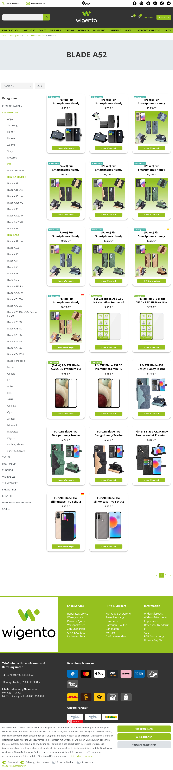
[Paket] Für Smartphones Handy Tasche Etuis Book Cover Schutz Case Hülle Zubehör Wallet (66, 101)
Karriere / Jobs (76, 621)
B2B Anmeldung (154, 636)
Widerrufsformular (155, 617)
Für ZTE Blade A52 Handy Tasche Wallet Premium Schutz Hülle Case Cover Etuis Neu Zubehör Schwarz (151, 433)
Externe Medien (65, 762)
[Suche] (46, 17)
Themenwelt (99, 30)
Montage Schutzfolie (118, 613)
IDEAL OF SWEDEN (10, 30)
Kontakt (110, 632)
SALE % (168, 30)
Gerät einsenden (116, 636)
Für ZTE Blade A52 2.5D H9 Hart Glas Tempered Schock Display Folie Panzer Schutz (108, 300)
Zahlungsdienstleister (37, 762)
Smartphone (29, 30)
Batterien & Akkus (116, 625)
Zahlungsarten (76, 629)
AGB (146, 632)
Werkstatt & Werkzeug (149, 30)
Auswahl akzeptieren (144, 744)
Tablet (42, 30)
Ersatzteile (115, 30)
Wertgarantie (75, 617)
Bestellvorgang (115, 617)
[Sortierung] (17, 86)
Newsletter (112, 621)
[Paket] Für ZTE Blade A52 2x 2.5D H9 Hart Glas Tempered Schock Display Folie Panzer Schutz (152, 300)
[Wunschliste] (132, 17)
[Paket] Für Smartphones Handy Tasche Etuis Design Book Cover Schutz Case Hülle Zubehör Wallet (151, 101)
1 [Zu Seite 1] (161, 575)
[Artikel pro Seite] (40, 86)
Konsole (129, 30)
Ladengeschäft (76, 636)
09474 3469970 (12, 3)
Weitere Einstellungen (14, 766)
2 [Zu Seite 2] (166, 575)
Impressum (151, 621)
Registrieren (164, 17)
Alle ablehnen (144, 736)
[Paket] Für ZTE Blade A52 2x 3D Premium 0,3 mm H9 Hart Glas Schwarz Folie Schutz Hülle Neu (66, 367)
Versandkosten (76, 625)
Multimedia (55, 30)
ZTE (26, 35)
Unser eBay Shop (154, 640)
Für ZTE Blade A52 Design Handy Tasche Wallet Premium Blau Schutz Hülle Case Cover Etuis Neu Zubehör (151, 367)
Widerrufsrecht (153, 613)
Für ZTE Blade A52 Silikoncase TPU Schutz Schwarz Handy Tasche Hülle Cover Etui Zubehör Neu (66, 499)
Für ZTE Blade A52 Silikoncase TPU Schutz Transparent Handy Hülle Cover (109, 499)
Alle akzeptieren (144, 728)
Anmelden (149, 17)
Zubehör (69, 30)
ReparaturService (77, 613)
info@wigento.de (38, 3)
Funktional (87, 762)
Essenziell (12, 762)
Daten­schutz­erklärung (81, 756)
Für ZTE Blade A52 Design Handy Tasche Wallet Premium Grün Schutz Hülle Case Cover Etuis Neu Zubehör (66, 433)
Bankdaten (112, 629)
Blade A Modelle (38, 35)
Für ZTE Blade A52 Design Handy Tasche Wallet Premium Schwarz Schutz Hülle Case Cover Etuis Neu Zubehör (109, 433)
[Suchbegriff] (22, 17)
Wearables (83, 30)
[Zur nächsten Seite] (170, 575)
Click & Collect (76, 632)
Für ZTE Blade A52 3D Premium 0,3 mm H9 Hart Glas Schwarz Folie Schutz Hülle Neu (108, 367)
